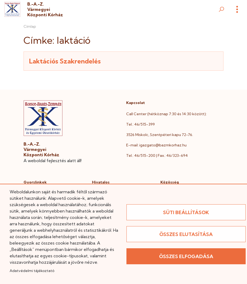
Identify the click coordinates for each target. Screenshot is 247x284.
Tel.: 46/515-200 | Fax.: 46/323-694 (157, 155)
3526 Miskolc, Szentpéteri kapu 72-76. (159, 134)
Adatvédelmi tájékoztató (32, 271)
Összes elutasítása (186, 234)
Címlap (30, 26)
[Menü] (237, 9)
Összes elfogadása (186, 256)
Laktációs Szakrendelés (65, 61)
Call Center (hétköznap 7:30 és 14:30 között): (166, 113)
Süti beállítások (186, 212)
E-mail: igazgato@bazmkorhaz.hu (156, 145)
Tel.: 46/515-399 (140, 124)
